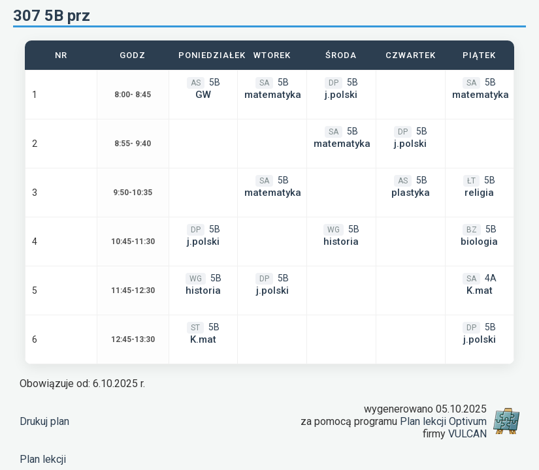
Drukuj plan (44, 421)
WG (333, 229)
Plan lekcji (43, 459)
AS (196, 82)
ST (195, 327)
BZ (471, 229)
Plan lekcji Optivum (443, 421)
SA (264, 82)
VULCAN (467, 434)
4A (491, 278)
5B (214, 82)
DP (333, 82)
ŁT (471, 180)
